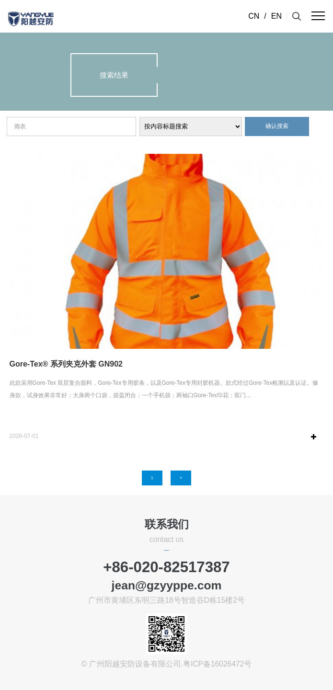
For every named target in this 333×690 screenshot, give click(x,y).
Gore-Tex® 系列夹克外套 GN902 (66, 364)
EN (276, 16)
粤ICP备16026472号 (217, 664)
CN (253, 16)
